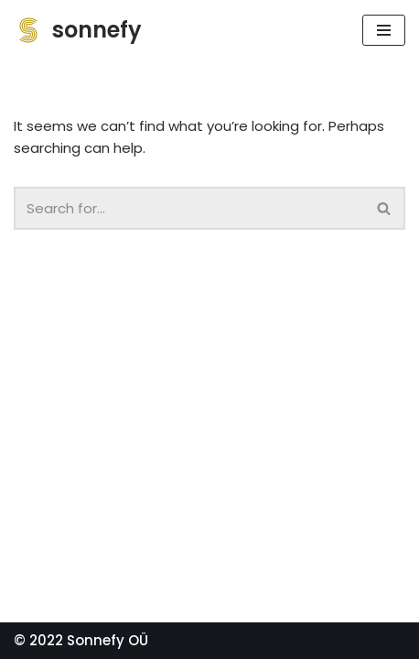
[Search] (384, 208)
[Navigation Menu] (383, 30)
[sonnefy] (78, 30)
